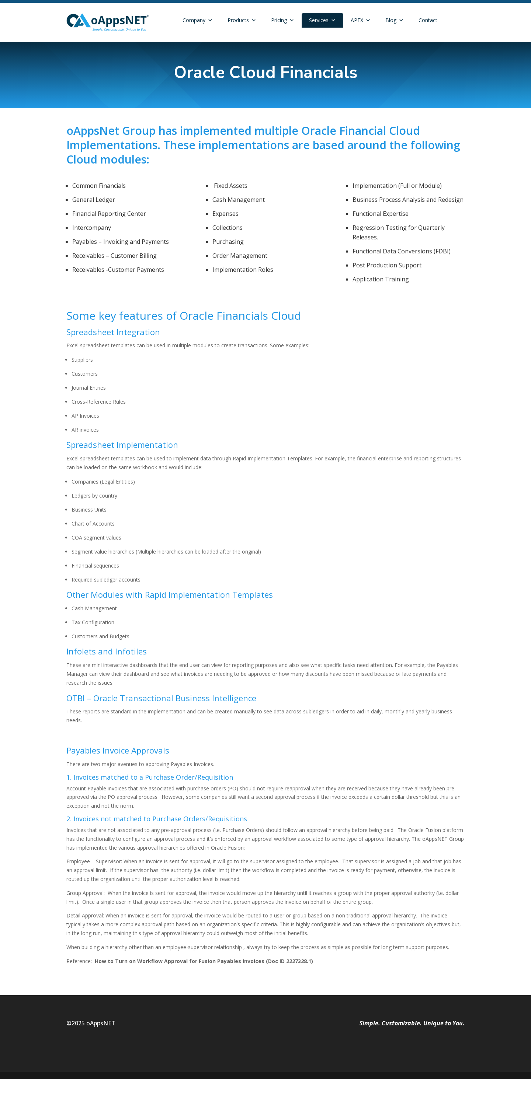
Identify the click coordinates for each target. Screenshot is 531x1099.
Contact (428, 20)
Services (322, 20)
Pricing (282, 20)
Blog (394, 20)
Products (242, 20)
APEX (361, 20)
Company (198, 20)
